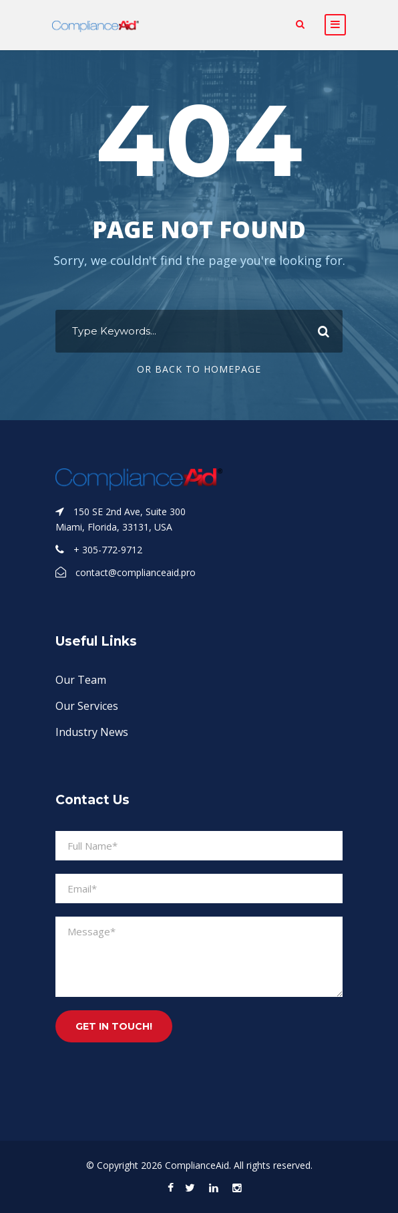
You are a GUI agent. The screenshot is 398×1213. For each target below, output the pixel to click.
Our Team (80, 679)
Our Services (86, 705)
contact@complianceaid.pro (135, 572)
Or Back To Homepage (199, 369)
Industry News (91, 732)
